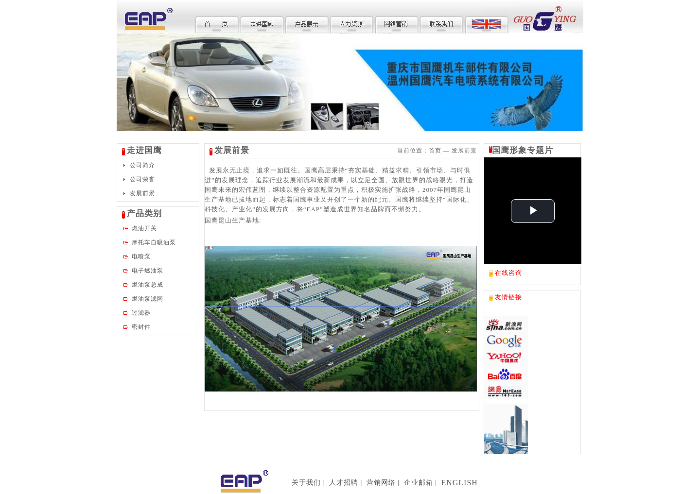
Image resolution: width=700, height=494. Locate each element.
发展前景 (142, 193)
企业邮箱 (418, 482)
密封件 (141, 327)
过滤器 (141, 312)
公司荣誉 (142, 179)
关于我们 (306, 482)
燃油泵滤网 (147, 298)
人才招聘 (343, 482)
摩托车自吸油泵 (154, 242)
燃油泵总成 (147, 284)
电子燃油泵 (147, 270)
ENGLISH (459, 482)
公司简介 (142, 165)
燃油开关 (144, 228)
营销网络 (381, 482)
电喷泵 (141, 256)
